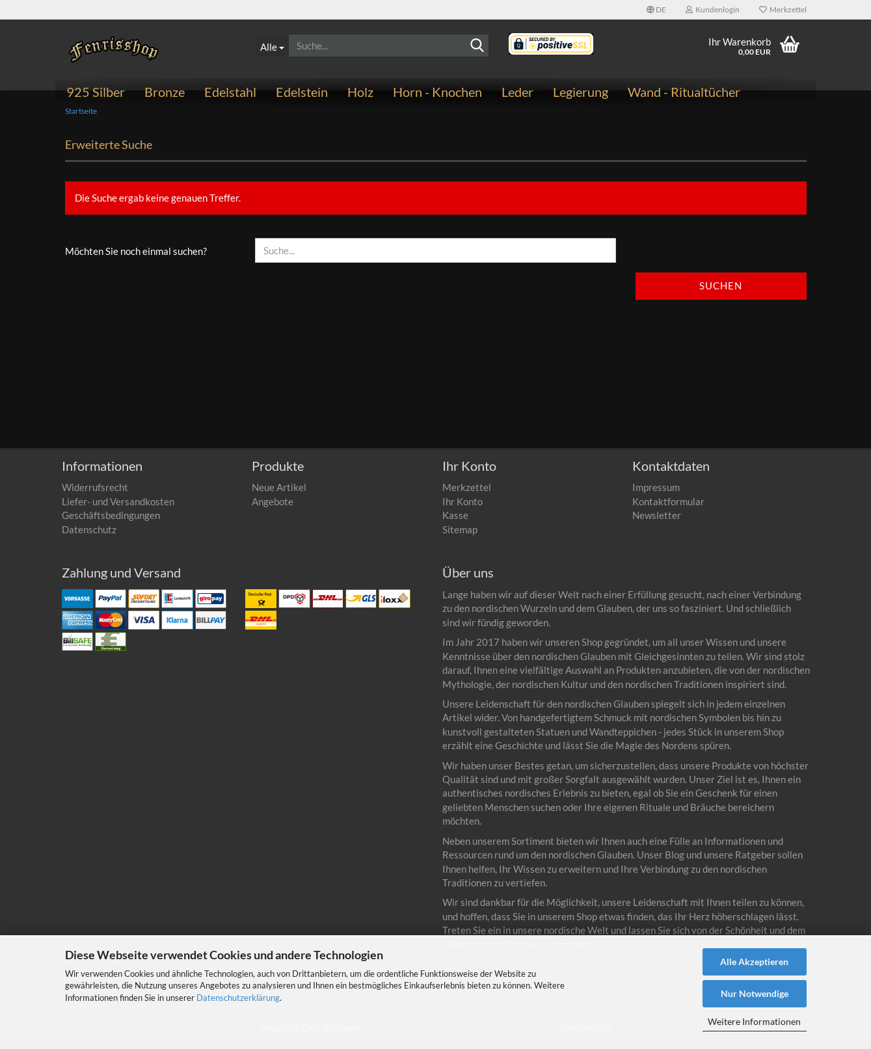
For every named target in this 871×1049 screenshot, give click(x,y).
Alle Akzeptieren (754, 961)
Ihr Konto (462, 508)
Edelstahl (230, 92)
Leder (517, 92)
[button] (656, 10)
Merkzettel (783, 9)
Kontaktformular (668, 508)
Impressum (656, 495)
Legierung (580, 92)
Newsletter (656, 522)
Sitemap (459, 536)
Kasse (455, 522)
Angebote (272, 508)
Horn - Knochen (437, 92)
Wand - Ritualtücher (684, 92)
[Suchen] (476, 46)
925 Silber (95, 92)
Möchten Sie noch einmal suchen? (136, 259)
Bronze (164, 92)
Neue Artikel (279, 495)
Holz (360, 92)
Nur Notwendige (754, 993)
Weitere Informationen (754, 1021)
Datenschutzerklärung (238, 997)
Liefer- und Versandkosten (118, 508)
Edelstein (302, 92)
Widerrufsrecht (95, 495)
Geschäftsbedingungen (111, 522)
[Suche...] (271, 45)
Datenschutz (89, 536)
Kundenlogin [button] (713, 9)
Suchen (720, 293)
